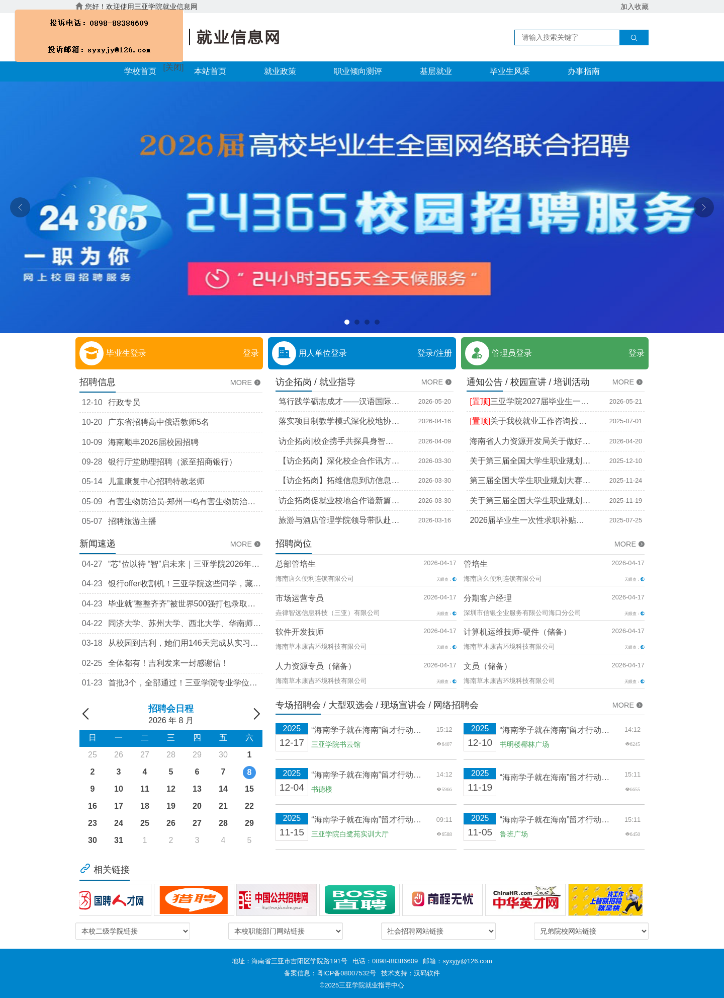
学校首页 (140, 71)
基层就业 (436, 71)
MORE (246, 382)
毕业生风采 (510, 71)
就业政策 (280, 71)
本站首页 (210, 71)
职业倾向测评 (358, 71)
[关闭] (170, 65)
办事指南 (584, 71)
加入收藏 (634, 7)
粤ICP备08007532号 (347, 973)
